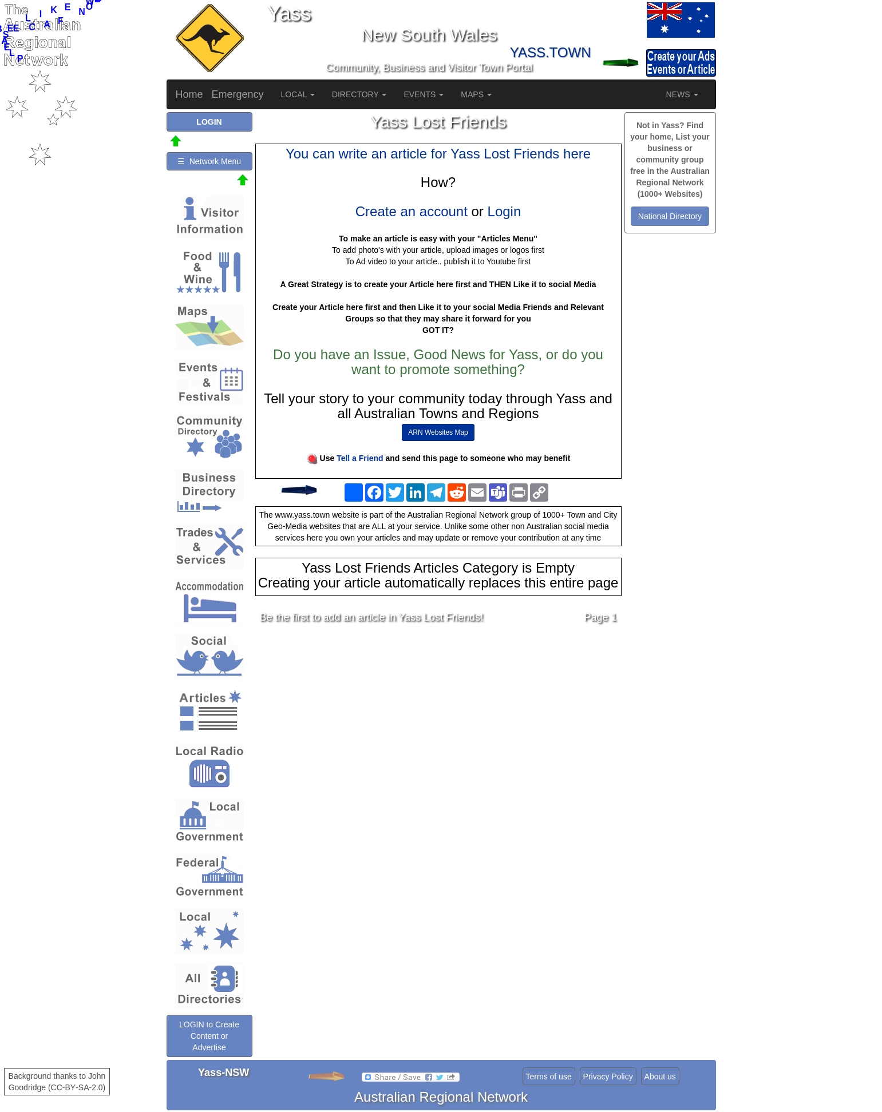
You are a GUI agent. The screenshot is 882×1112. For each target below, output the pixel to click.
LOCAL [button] (298, 94)
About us (660, 1076)
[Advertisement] (438, 722)
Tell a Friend (360, 458)
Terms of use (549, 1076)
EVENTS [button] (424, 94)
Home (189, 94)
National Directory (670, 216)
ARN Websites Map (438, 432)
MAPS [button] (476, 94)
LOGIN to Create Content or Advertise (209, 1036)
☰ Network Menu (209, 161)
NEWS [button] (682, 94)
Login (504, 211)
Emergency (238, 94)
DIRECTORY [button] (359, 94)
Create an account (411, 211)
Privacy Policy (608, 1076)
